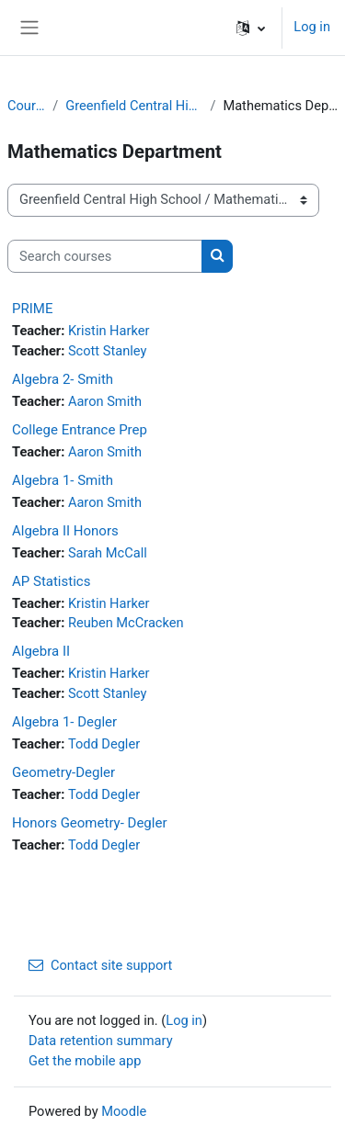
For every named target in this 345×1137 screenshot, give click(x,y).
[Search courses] (104, 256)
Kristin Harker (109, 330)
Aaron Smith (105, 401)
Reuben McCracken (126, 622)
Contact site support (100, 965)
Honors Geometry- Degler (89, 823)
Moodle (123, 1111)
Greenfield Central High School (133, 105)
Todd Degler (104, 744)
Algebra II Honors (65, 531)
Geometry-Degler (63, 772)
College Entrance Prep (79, 430)
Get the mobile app (85, 1061)
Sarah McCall (107, 553)
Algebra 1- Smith (62, 480)
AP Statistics (51, 581)
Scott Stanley (107, 351)
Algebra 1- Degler (64, 722)
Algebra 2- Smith (62, 379)
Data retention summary (101, 1040)
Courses (26, 105)
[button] (251, 27)
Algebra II (41, 651)
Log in (311, 26)
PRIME (32, 308)
